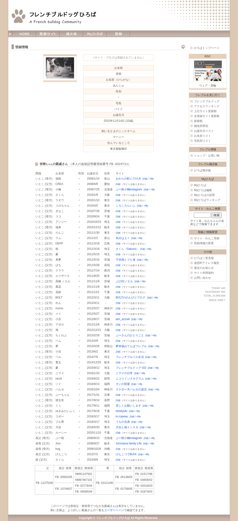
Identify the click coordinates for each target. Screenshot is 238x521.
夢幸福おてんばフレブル (131, 346)
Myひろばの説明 (204, 195)
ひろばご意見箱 (204, 258)
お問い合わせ (202, 277)
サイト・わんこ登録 (206, 238)
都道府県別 (201, 126)
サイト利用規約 (204, 272)
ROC (208, 56)
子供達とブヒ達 (125, 259)
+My (151, 178)
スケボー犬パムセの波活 (131, 389)
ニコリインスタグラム (130, 378)
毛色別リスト (202, 140)
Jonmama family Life (129, 443)
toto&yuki (121, 411)
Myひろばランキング (207, 200)
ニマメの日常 (124, 373)
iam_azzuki (123, 319)
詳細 (145, 178)
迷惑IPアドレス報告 (206, 263)
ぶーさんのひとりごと (130, 335)
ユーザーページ (114, 510)
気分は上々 (123, 238)
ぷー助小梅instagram (129, 189)
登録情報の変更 (204, 243)
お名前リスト (202, 135)
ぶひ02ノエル (124, 281)
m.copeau (122, 416)
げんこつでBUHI (126, 454)
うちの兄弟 (123, 421)
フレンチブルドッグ (206, 101)
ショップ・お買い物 (206, 155)
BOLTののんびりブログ (130, 297)
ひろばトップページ (206, 48)
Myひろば (200, 185)
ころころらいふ (125, 205)
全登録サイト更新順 (206, 116)
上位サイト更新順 (205, 111)
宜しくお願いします (128, 405)
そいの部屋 (123, 384)
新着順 (198, 121)
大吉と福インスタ (127, 427)
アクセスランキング (206, 106)
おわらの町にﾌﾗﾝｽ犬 (128, 178)
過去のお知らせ (204, 268)
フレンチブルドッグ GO (131, 367)
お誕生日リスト (204, 131)
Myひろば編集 (203, 190)
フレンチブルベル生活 (130, 357)
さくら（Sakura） (127, 249)
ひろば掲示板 (202, 170)
